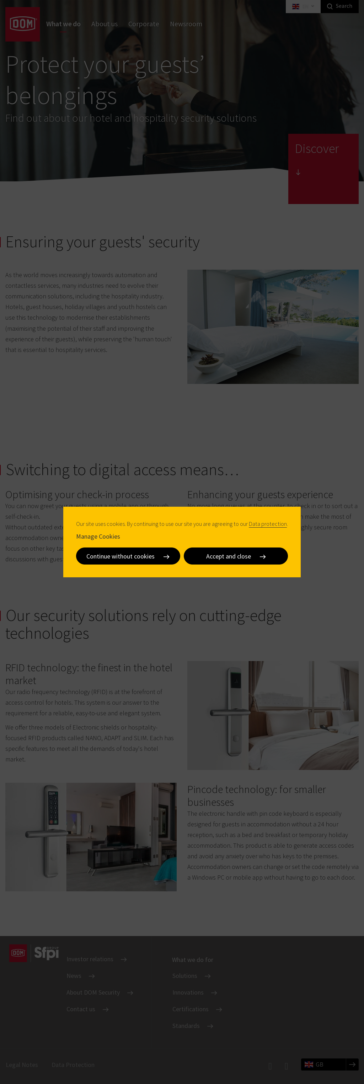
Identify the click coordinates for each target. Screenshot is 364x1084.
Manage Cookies (98, 536)
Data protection (268, 523)
